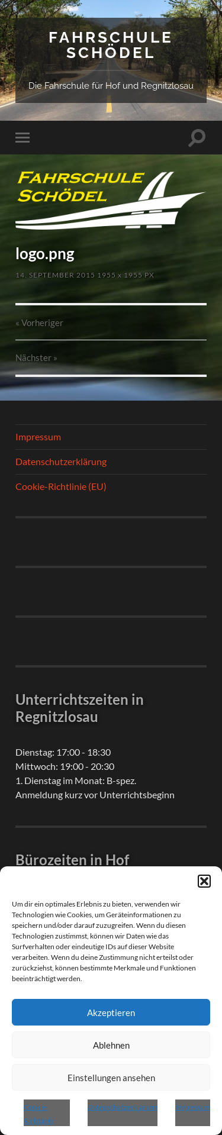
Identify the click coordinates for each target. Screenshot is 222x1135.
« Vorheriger (39, 322)
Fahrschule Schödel (111, 45)
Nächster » (36, 357)
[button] (204, 881)
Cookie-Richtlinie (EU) (61, 486)
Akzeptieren (111, 1012)
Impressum (192, 1106)
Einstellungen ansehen (111, 1077)
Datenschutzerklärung (122, 1106)
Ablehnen (111, 1045)
